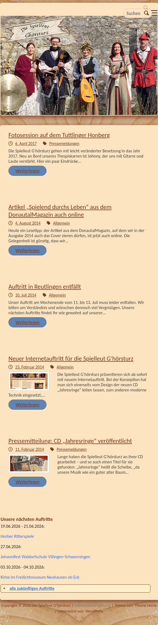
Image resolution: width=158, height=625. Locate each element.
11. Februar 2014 (29, 449)
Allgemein (61, 223)
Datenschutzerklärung (92, 605)
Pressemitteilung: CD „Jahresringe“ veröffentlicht (70, 441)
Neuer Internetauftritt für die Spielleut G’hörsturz (70, 358)
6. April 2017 (26, 143)
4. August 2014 (28, 223)
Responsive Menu (154, 13)
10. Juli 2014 (25, 295)
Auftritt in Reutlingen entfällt (44, 286)
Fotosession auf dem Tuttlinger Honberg (59, 135)
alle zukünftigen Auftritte (32, 588)
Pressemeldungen (64, 143)
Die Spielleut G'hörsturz (79, 67)
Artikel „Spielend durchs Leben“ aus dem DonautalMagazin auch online (59, 210)
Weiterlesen (27, 171)
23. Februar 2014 (29, 367)
